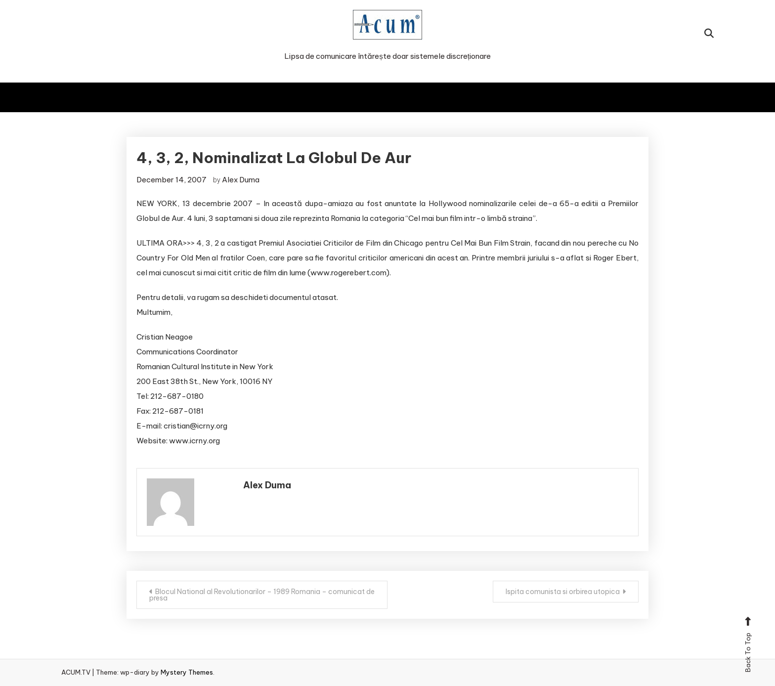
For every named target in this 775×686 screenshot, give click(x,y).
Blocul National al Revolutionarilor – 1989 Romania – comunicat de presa (262, 594)
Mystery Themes (187, 672)
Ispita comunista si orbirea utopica (563, 591)
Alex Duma (240, 179)
